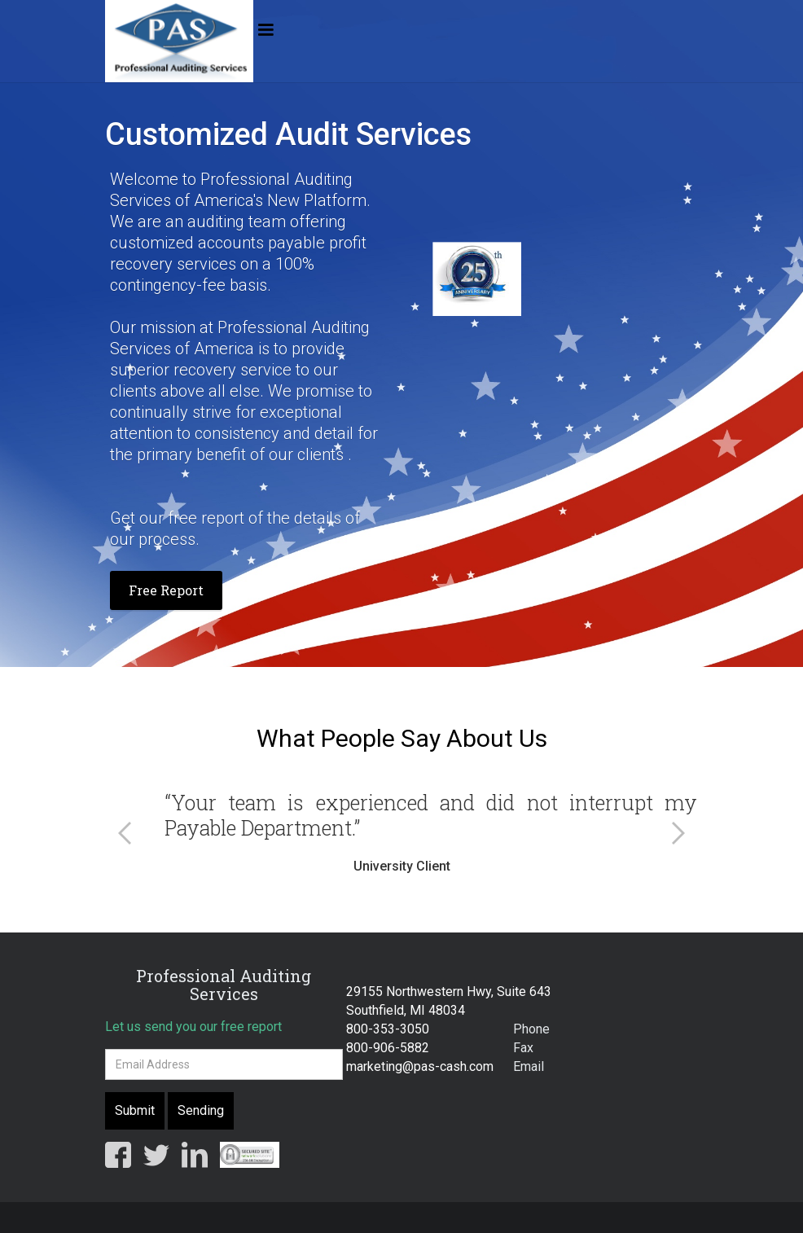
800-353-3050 (387, 1029)
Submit (135, 1110)
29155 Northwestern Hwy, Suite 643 (448, 991)
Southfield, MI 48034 (405, 1010)
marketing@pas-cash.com (420, 1066)
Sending (201, 1110)
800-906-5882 (387, 1047)
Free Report (166, 590)
